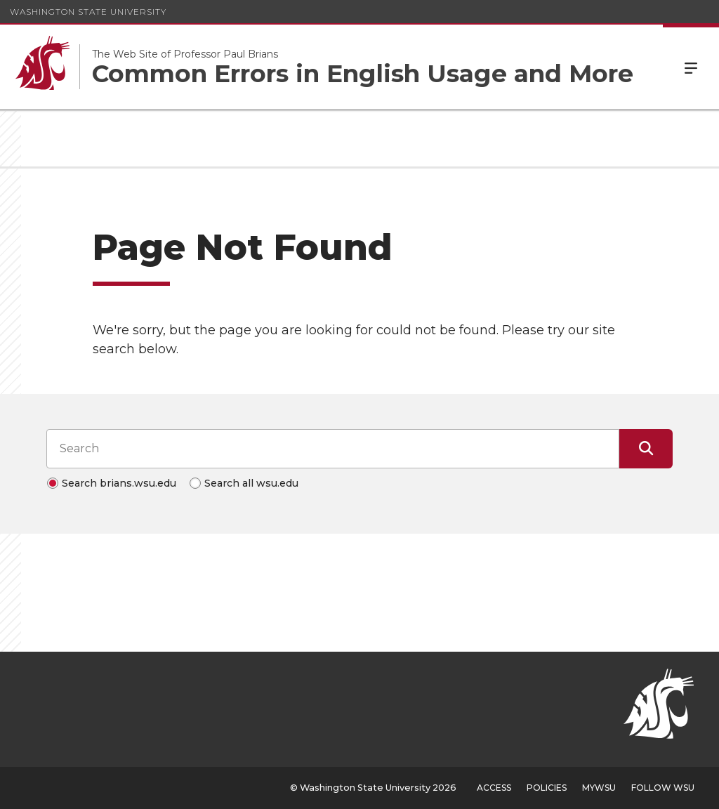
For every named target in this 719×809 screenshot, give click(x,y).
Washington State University (88, 11)
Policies (547, 787)
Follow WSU (662, 787)
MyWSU (599, 787)
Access (494, 787)
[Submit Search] (646, 448)
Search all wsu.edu (251, 483)
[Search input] (332, 448)
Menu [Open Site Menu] (691, 67)
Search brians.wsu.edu (119, 483)
